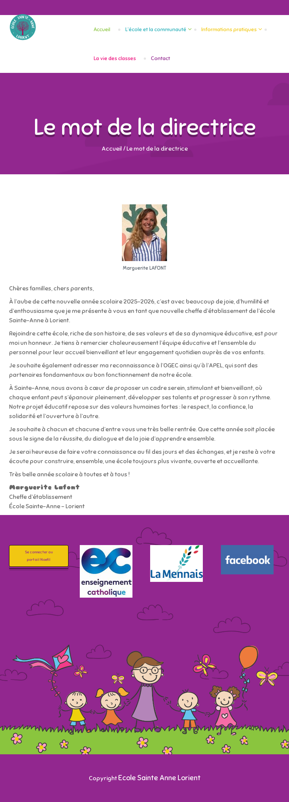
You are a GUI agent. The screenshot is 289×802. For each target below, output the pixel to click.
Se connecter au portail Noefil (39, 556)
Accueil (102, 29)
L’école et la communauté (155, 29)
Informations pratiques (229, 29)
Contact (160, 58)
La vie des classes (115, 58)
